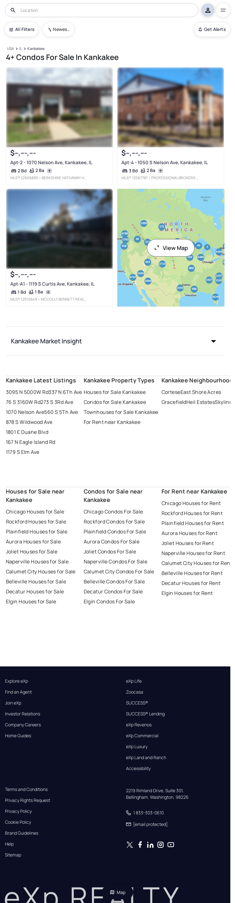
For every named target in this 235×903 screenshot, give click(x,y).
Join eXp (13, 703)
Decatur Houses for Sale (35, 591)
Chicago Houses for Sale (35, 511)
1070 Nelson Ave (25, 412)
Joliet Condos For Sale (110, 551)
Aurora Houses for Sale (33, 541)
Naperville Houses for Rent (193, 553)
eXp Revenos (139, 725)
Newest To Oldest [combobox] (61, 29)
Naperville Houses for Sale (37, 561)
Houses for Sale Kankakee (115, 392)
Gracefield (174, 402)
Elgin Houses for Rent (187, 593)
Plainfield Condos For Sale (115, 531)
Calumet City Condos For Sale (119, 571)
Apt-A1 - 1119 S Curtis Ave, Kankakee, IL (52, 284)
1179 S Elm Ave (23, 452)
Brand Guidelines (21, 833)
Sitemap (13, 855)
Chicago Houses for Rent (191, 503)
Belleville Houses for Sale (36, 581)
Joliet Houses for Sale (32, 551)
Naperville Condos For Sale (115, 561)
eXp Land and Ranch (146, 757)
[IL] (20, 49)
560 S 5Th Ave (61, 412)
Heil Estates (200, 402)
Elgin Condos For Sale (109, 601)
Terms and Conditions (26, 789)
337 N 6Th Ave (65, 392)
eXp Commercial (142, 736)
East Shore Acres (201, 392)
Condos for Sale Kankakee (115, 402)
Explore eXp (16, 681)
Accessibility (138, 768)
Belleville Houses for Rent (192, 573)
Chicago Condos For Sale (113, 511)
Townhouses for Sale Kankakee (121, 412)
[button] (115, 341)
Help (9, 844)
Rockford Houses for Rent (192, 513)
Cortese (171, 392)
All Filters (21, 29)
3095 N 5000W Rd (27, 392)
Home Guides (18, 736)
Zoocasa (134, 692)
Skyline (223, 402)
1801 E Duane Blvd (27, 432)
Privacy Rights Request (27, 800)
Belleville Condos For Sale (114, 581)
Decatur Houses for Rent (191, 583)
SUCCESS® (137, 703)
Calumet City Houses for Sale (41, 571)
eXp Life (134, 681)
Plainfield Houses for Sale (36, 531)
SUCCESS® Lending (145, 714)
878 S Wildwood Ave (29, 422)
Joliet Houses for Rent (188, 543)
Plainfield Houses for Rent (193, 523)
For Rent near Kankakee (112, 422)
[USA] (10, 49)
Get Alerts (212, 29)
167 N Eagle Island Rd (30, 442)
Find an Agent (18, 692)
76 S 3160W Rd (23, 402)
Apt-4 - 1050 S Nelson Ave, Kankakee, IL (164, 162)
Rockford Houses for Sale (36, 521)
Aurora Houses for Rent (190, 533)
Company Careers (23, 725)
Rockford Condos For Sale (114, 521)
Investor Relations (22, 714)
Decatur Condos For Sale (113, 591)
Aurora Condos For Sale (112, 541)
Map (118, 892)
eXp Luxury (137, 746)
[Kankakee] (36, 49)
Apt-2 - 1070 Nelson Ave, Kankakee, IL (51, 162)
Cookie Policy (18, 822)
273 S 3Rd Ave (56, 402)
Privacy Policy (18, 811)
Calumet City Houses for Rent (197, 563)
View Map (170, 248)
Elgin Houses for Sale (31, 601)
